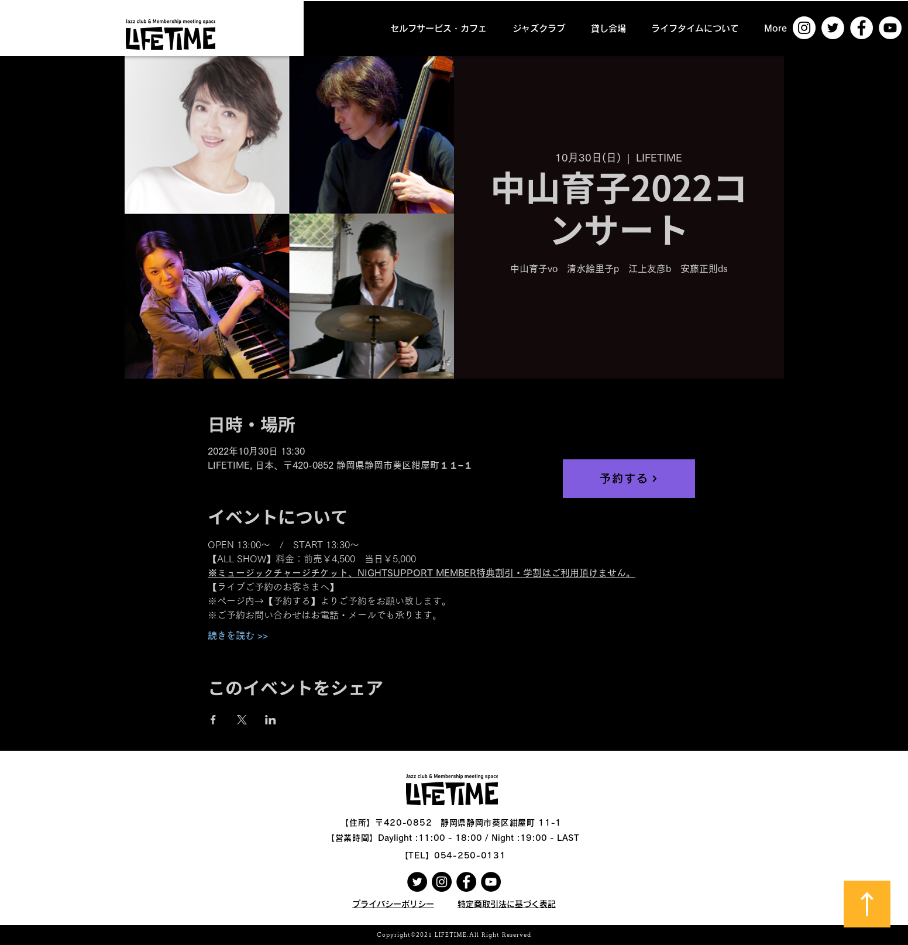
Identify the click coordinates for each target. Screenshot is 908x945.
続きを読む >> (238, 635)
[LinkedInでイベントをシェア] (270, 719)
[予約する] (629, 478)
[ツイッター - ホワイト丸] (832, 27)
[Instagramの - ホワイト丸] (804, 27)
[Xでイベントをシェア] (241, 719)
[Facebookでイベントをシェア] (213, 719)
